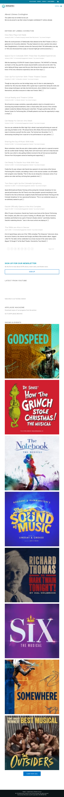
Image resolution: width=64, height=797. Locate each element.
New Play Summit (34, 37)
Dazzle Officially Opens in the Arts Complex (23, 207)
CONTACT (44, 1)
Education (19, 79)
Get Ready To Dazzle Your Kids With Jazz (22, 162)
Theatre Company (20, 37)
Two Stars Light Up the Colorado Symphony (23, 183)
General (27, 37)
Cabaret (18, 100)
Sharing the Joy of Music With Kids (19, 142)
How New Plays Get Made (15, 35)
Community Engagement (21, 58)
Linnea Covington (46, 37)
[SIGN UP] (32, 271)
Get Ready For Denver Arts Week (18, 121)
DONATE (39, 1)
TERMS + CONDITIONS (27, 791)
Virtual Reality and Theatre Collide (19, 98)
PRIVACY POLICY (37, 791)
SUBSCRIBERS (50, 1)
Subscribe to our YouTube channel (15, 299)
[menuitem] (33, 1)
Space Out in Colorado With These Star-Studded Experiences (30, 56)
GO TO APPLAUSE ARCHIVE (13, 314)
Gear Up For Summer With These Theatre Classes (26, 77)
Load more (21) (32, 774)
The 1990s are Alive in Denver (17, 227)
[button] (57, 6)
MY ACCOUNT (32, 1)
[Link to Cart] (58, 1)
